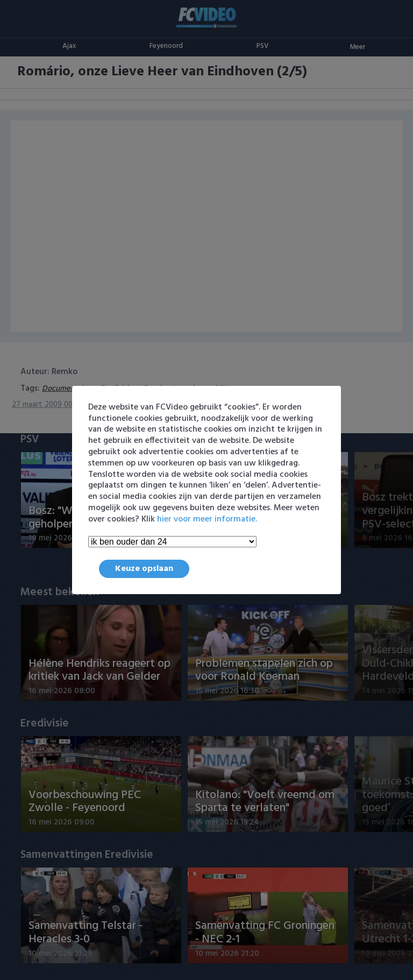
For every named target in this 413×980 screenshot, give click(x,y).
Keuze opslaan (144, 569)
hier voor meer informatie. (207, 519)
